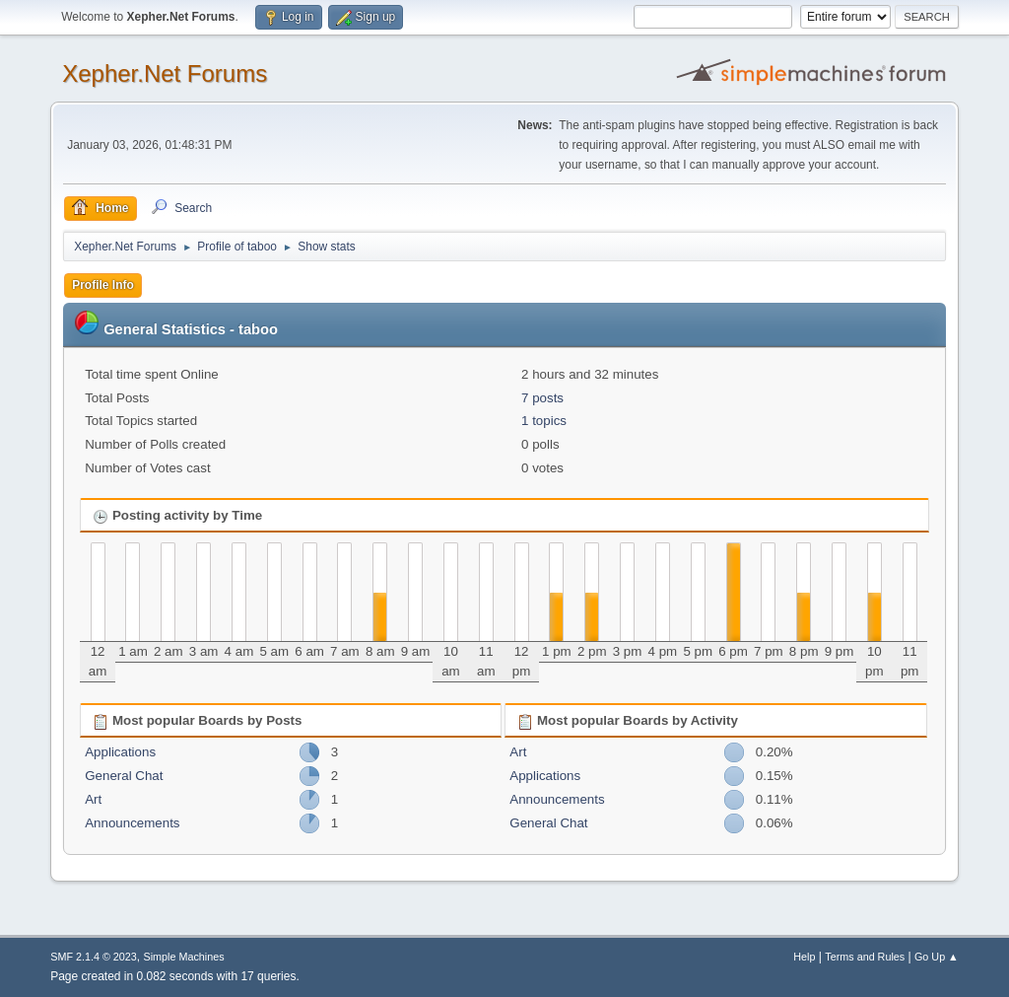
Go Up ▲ (936, 956)
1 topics (544, 420)
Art (93, 799)
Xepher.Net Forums (164, 73)
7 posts (542, 398)
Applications (120, 752)
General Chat (124, 775)
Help (804, 956)
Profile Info (103, 285)
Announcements (132, 823)
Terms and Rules (865, 956)
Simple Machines (184, 956)
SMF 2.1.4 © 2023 (93, 956)
